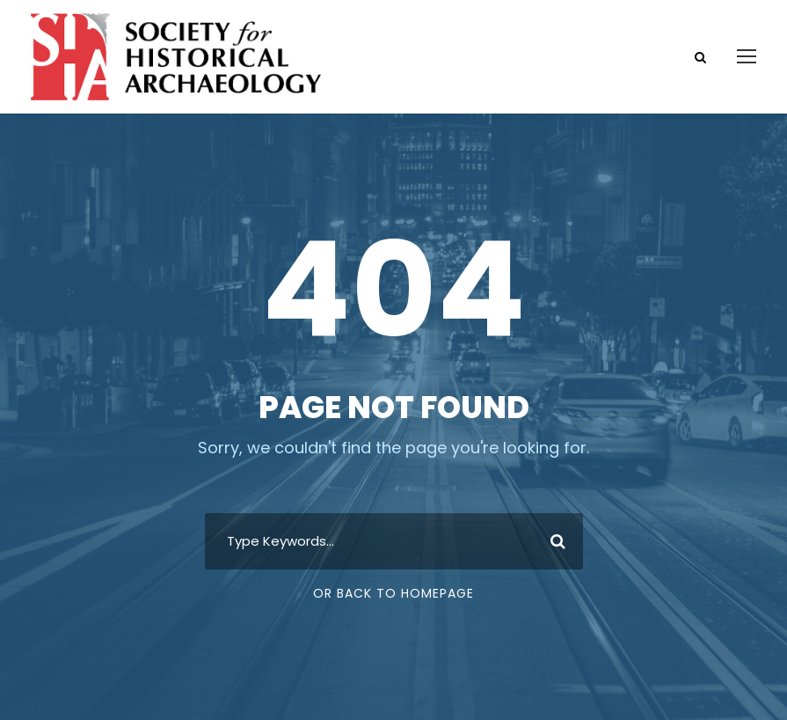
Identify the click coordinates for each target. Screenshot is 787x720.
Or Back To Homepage (393, 593)
